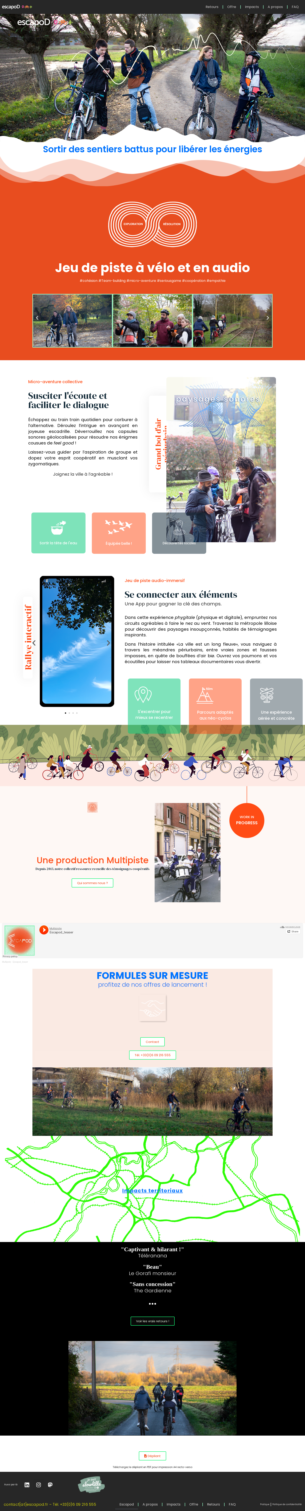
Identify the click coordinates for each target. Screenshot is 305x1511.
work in (247, 817)
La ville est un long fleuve (207, 644)
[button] (37, 317)
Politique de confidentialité (287, 1504)
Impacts (252, 6)
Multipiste (6, 962)
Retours (212, 6)
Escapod (126, 1504)
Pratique (264, 1504)
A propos (275, 6)
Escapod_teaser (20, 962)
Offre (231, 6)
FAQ (295, 6)
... (152, 1301)
